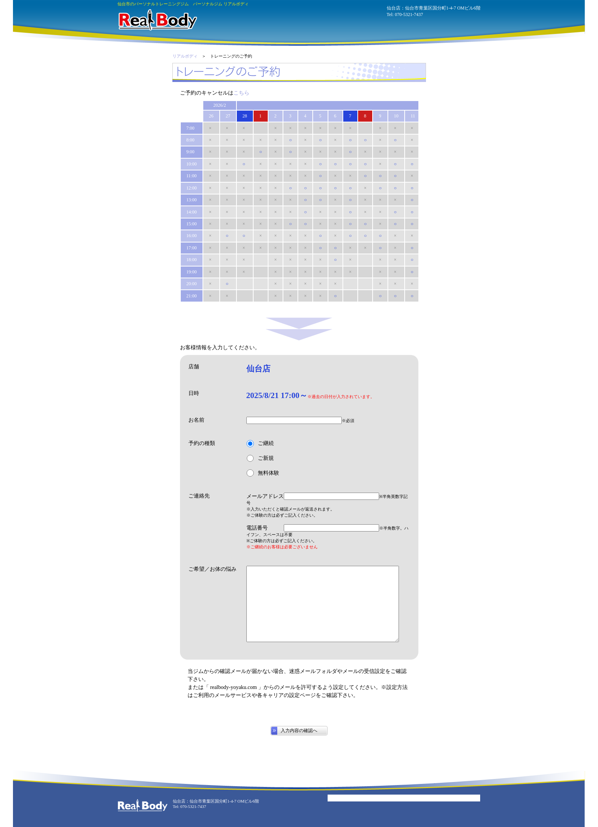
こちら (241, 93)
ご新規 (260, 458)
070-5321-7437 (409, 14)
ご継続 (260, 443)
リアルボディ (185, 56)
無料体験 (262, 473)
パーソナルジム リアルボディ (157, 20)
